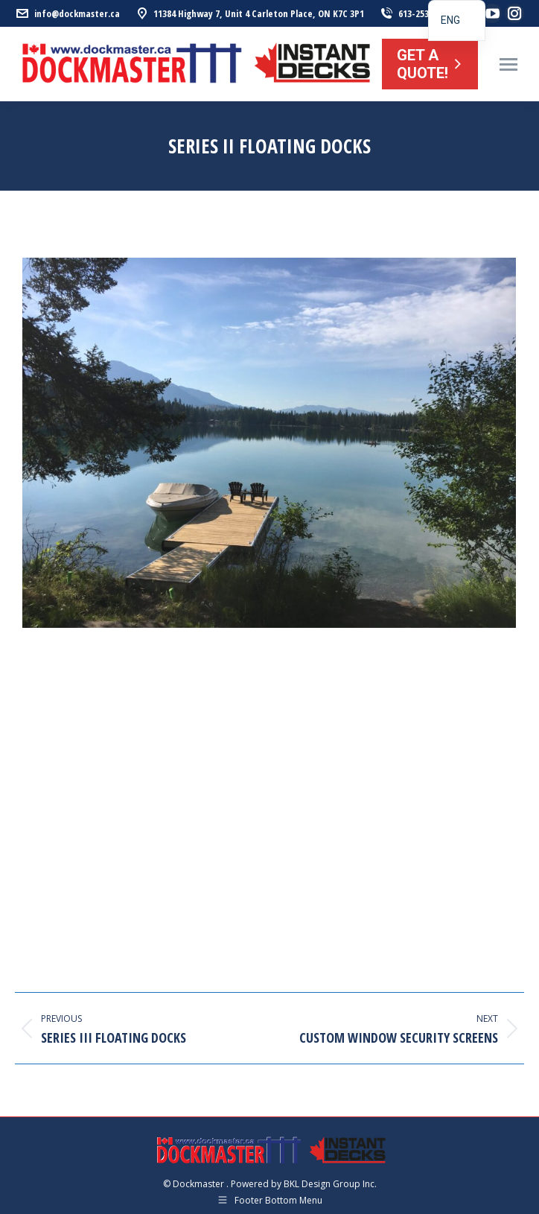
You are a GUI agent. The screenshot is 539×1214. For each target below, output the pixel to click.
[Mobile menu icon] (508, 64)
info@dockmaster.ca (67, 14)
